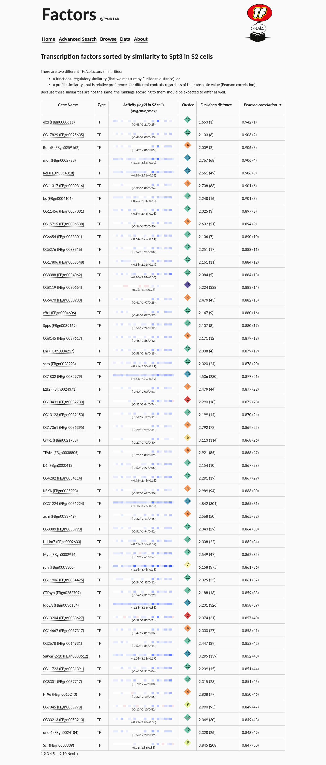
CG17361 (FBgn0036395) (63, 427)
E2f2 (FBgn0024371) (59, 389)
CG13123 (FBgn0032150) (63, 414)
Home (48, 39)
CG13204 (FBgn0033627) (63, 618)
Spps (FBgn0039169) (60, 325)
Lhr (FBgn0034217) (58, 351)
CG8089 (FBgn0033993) (62, 529)
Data (125, 39)
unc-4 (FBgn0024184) (60, 732)
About (141, 39)
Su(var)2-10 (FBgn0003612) (65, 656)
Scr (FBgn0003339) (58, 745)
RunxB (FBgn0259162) (61, 147)
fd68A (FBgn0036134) (61, 605)
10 (64, 753)
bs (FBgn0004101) (58, 198)
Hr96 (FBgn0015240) (60, 694)
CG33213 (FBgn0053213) (63, 719)
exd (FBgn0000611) (59, 122)
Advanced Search (78, 39)
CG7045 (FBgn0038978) (62, 707)
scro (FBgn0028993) (59, 363)
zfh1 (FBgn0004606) (59, 312)
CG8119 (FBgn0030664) (62, 287)
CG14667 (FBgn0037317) (63, 630)
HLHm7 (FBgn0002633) (62, 541)
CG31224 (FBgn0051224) (63, 503)
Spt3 (175, 56)
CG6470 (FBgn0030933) (62, 300)
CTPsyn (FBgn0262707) (62, 592)
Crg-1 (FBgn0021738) (60, 440)
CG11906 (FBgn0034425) (63, 580)
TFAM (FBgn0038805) (60, 452)
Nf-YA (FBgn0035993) (60, 490)
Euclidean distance (218, 104)
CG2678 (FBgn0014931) (62, 643)
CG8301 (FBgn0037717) (62, 681)
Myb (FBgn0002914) (59, 554)
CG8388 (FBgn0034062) (62, 274)
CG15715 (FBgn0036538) (63, 224)
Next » (72, 753)
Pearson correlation (262, 104)
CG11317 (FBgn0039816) (63, 185)
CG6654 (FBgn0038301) (62, 236)
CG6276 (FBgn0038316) (62, 249)
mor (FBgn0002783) (59, 160)
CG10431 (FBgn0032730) (63, 402)
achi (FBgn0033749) (59, 516)
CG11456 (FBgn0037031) (63, 211)
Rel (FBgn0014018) (58, 173)
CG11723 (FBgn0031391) (63, 668)
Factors (69, 14)
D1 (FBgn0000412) (58, 465)
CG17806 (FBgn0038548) (63, 262)
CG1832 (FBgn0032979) (62, 376)
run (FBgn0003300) (59, 567)
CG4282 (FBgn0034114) (62, 478)
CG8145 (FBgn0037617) (62, 338)
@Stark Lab (109, 19)
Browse (108, 39)
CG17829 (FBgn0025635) (63, 134)
